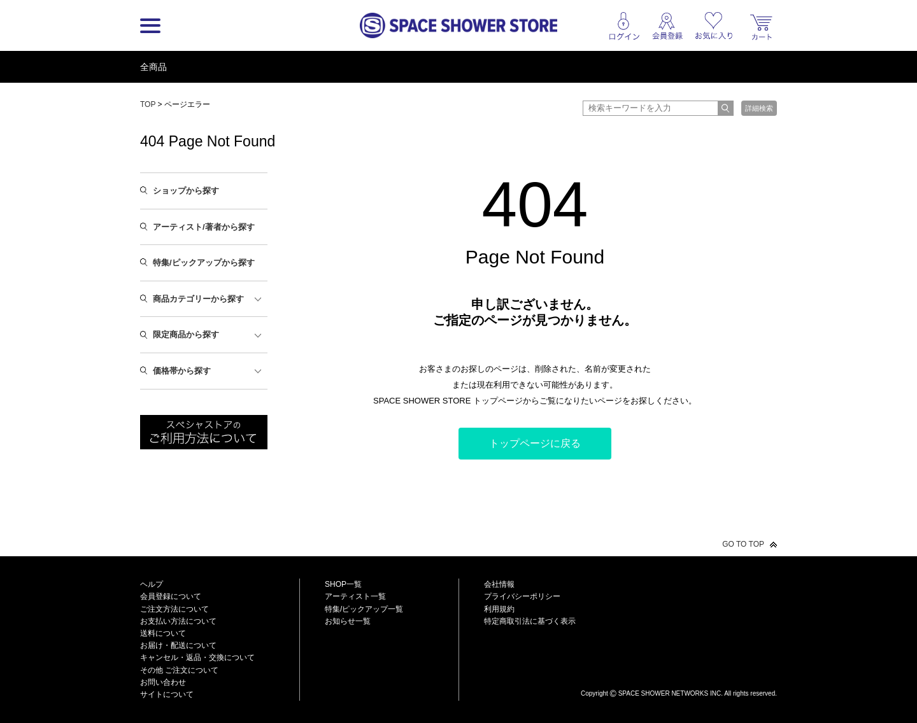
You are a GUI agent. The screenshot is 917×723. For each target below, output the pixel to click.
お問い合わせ (163, 682)
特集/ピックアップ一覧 (364, 609)
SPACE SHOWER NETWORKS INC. (670, 693)
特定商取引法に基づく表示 (530, 621)
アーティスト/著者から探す (204, 227)
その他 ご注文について (179, 670)
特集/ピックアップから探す (204, 262)
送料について (163, 633)
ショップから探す (186, 190)
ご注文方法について (174, 609)
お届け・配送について (178, 645)
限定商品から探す (186, 334)
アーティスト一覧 (355, 596)
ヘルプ (151, 584)
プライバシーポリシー (522, 596)
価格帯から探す (182, 371)
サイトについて (167, 694)
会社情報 (499, 584)
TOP (147, 104)
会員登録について (170, 596)
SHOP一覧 (343, 584)
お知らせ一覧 (348, 621)
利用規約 (499, 609)
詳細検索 (759, 108)
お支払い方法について (178, 621)
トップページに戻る (535, 443)
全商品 (153, 67)
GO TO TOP (743, 544)
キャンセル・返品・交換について (197, 657)
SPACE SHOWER (679, 672)
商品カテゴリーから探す (198, 299)
